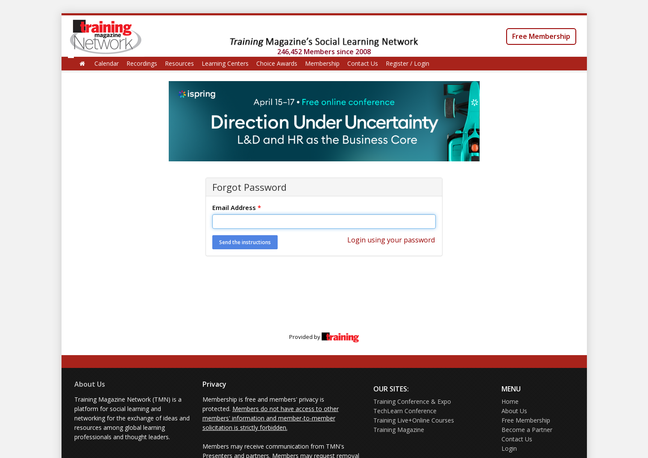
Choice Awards (276, 63)
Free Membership (541, 36)
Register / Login (407, 63)
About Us (89, 384)
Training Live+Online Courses (413, 420)
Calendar (106, 63)
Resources (179, 63)
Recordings (141, 63)
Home (510, 401)
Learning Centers (225, 63)
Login (509, 448)
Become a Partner (526, 430)
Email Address (236, 207)
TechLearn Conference (405, 411)
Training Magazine (398, 430)
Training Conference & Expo (412, 401)
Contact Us (362, 63)
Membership (322, 63)
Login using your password (391, 240)
